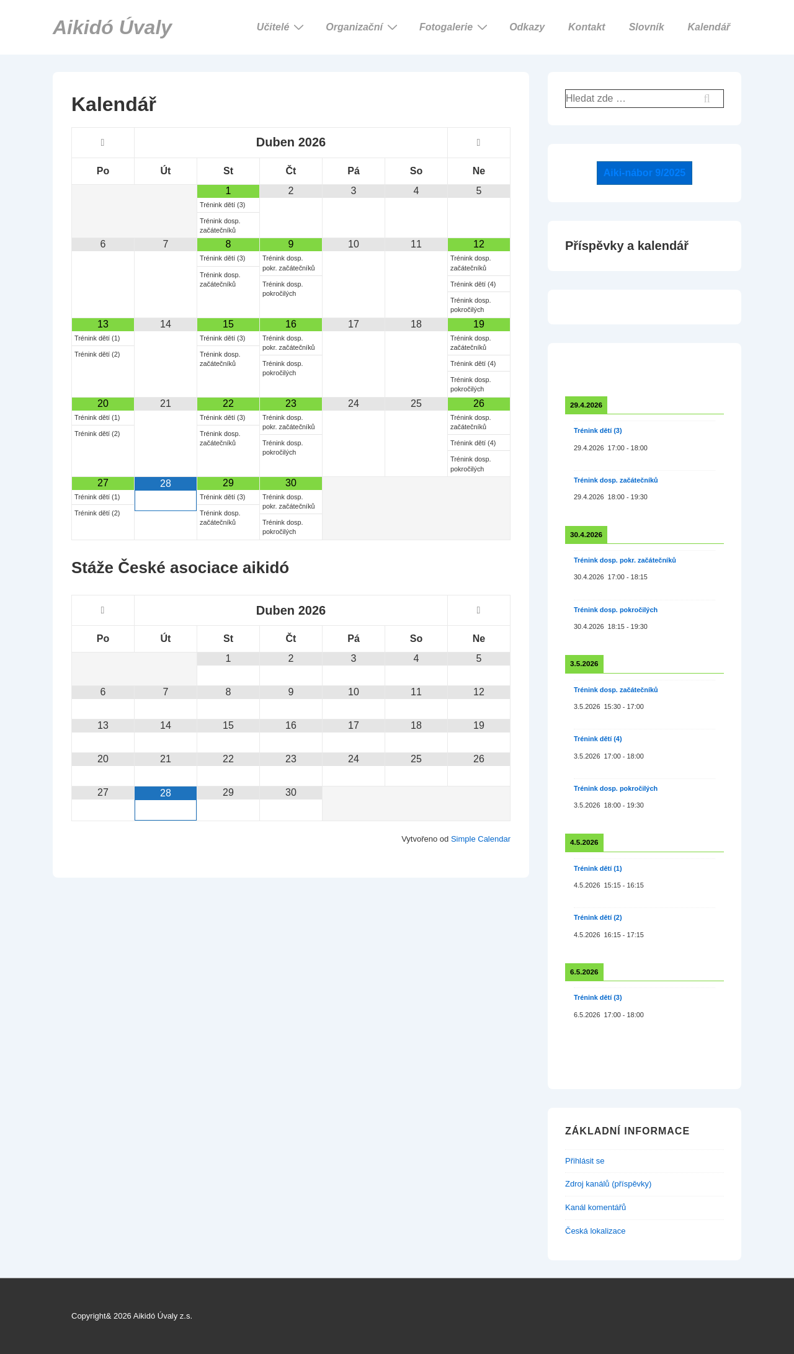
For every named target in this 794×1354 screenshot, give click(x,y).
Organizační (363, 26)
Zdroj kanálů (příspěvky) (608, 1183)
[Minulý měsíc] (103, 143)
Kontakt (586, 27)
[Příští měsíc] (479, 143)
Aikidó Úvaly (112, 27)
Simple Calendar (481, 839)
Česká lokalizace (595, 1231)
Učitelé (282, 26)
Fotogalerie (455, 26)
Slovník (646, 27)
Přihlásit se (585, 1160)
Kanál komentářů (595, 1207)
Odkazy (527, 27)
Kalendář (709, 27)
